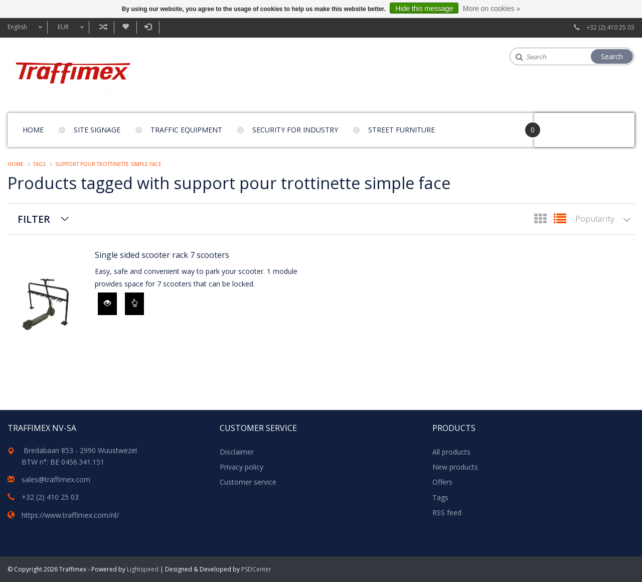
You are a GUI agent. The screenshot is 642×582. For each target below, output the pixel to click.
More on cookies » (491, 9)
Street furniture (401, 129)
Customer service (248, 482)
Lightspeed (142, 569)
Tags (39, 164)
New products (455, 467)
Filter (34, 219)
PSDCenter (256, 569)
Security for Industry (295, 129)
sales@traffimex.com (56, 479)
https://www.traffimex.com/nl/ (70, 515)
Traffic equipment (186, 129)
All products (451, 452)
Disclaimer (237, 452)
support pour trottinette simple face (108, 164)
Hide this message (424, 9)
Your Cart (562, 125)
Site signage (97, 129)
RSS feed (446, 512)
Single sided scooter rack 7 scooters (162, 255)
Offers (442, 482)
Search (612, 56)
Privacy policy (241, 467)
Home (33, 129)
